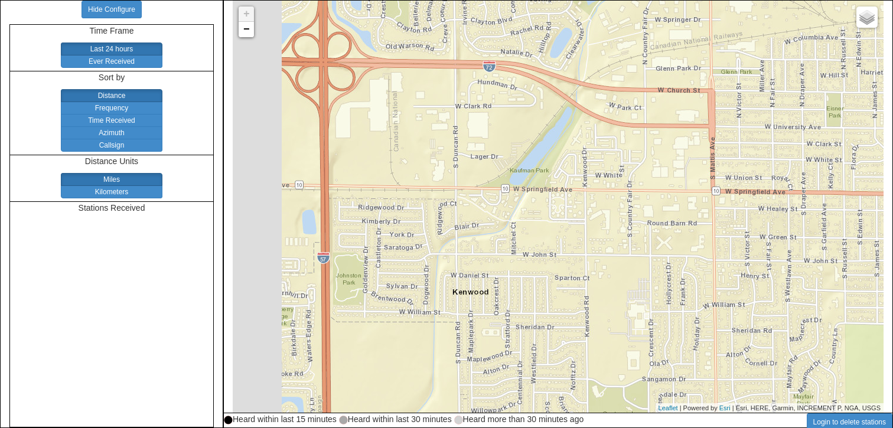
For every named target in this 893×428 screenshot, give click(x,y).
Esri (725, 407)
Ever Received (112, 61)
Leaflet (668, 407)
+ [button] (246, 14)
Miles (111, 179)
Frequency (112, 108)
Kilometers (112, 192)
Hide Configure (111, 9)
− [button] (246, 29)
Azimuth (111, 133)
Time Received (111, 120)
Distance (112, 96)
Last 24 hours (111, 49)
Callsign (112, 145)
